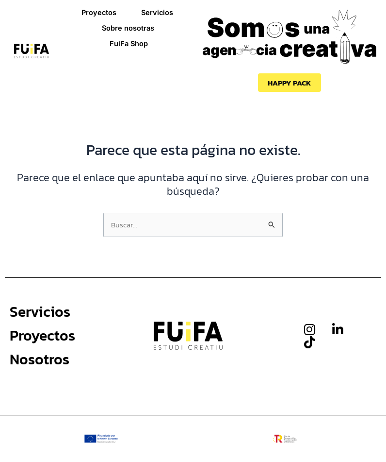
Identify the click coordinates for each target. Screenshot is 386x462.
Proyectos (98, 12)
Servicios (157, 12)
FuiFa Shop (129, 43)
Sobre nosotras (128, 28)
